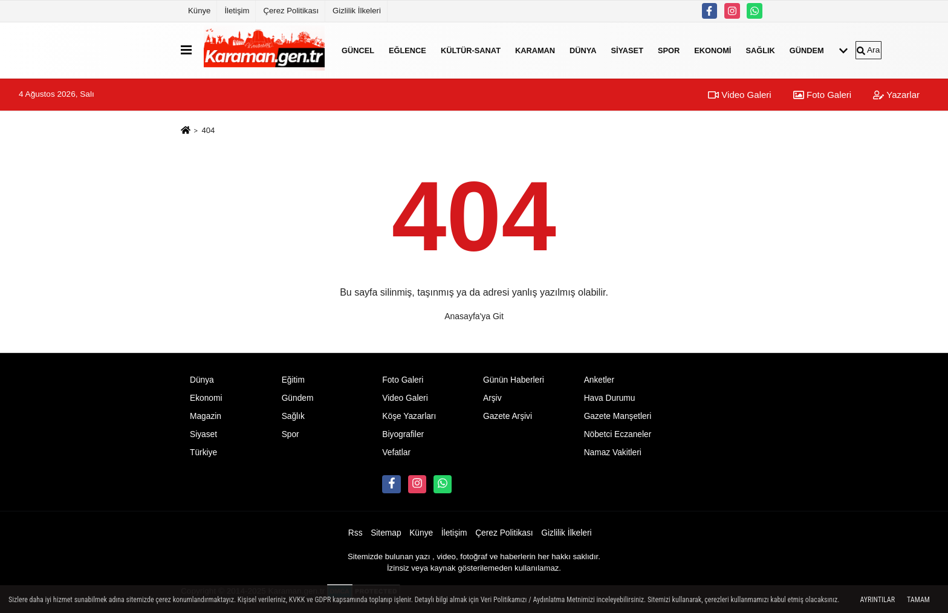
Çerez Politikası (291, 10)
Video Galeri (739, 94)
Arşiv (492, 398)
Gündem (807, 49)
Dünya (583, 49)
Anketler (599, 379)
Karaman (535, 49)
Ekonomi (712, 49)
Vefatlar (396, 452)
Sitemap (386, 532)
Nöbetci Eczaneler (618, 434)
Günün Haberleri (513, 379)
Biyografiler (403, 434)
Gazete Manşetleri (618, 416)
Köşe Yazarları (409, 416)
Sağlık (759, 49)
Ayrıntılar (877, 599)
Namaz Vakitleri (612, 452)
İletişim (236, 10)
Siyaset (627, 49)
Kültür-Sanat (471, 49)
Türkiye (203, 452)
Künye (199, 10)
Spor (669, 49)
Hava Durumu (609, 398)
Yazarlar (896, 94)
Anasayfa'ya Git (474, 316)
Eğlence (407, 49)
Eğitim (293, 379)
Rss (355, 532)
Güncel (358, 49)
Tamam (918, 599)
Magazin (205, 416)
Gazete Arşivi (507, 416)
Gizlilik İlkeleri (357, 10)
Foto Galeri (822, 94)
